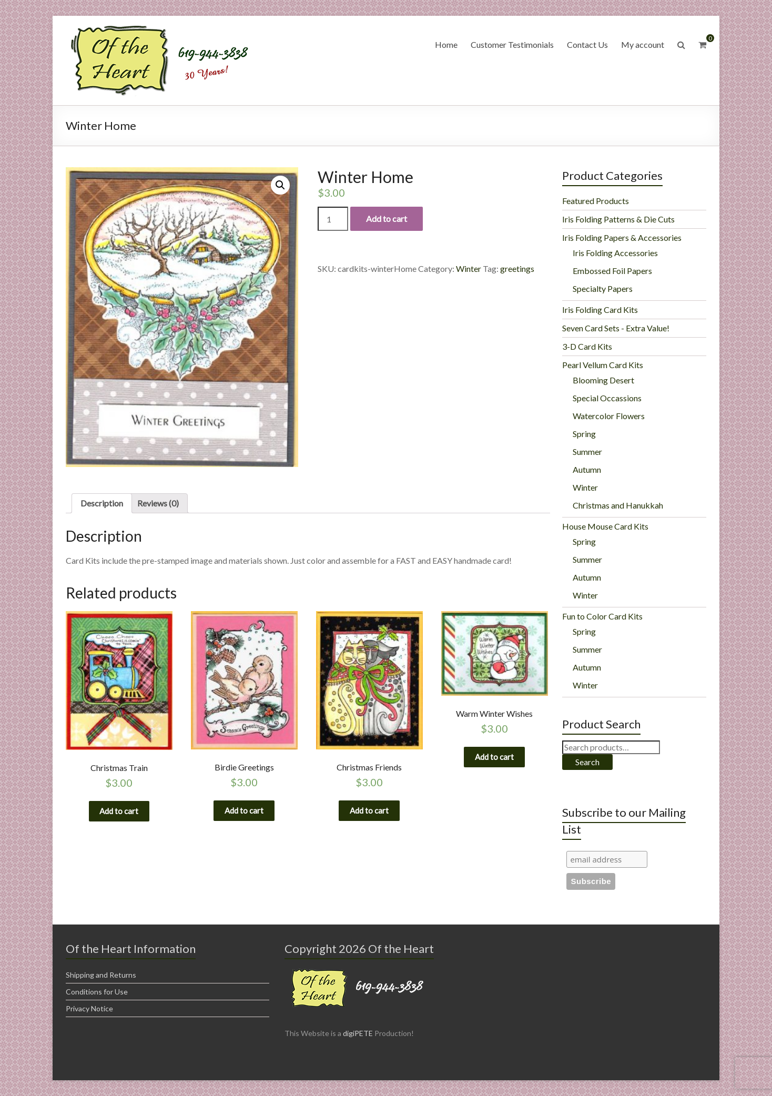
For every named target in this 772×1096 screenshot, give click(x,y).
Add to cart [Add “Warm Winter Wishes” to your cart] (494, 759)
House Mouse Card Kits (605, 526)
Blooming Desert (603, 380)
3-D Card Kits (587, 346)
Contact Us (587, 44)
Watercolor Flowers (609, 416)
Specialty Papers (603, 288)
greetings (517, 268)
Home (446, 44)
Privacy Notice (89, 1008)
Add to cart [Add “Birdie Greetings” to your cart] (244, 813)
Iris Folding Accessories (615, 253)
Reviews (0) (158, 503)
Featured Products (595, 201)
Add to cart (386, 219)
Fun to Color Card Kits (602, 616)
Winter (468, 268)
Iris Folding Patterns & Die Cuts (618, 219)
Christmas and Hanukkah (618, 505)
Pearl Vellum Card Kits (602, 365)
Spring (584, 434)
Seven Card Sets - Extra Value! (615, 328)
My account (642, 44)
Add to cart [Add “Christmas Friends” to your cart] (369, 813)
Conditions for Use (97, 991)
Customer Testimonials (512, 44)
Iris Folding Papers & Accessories (622, 237)
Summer (587, 451)
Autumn (587, 469)
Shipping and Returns (101, 974)
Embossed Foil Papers (612, 271)
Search (587, 762)
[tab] (102, 503)
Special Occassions (607, 398)
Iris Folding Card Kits (600, 309)
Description (101, 503)
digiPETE (358, 1033)
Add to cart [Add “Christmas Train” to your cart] (118, 813)
